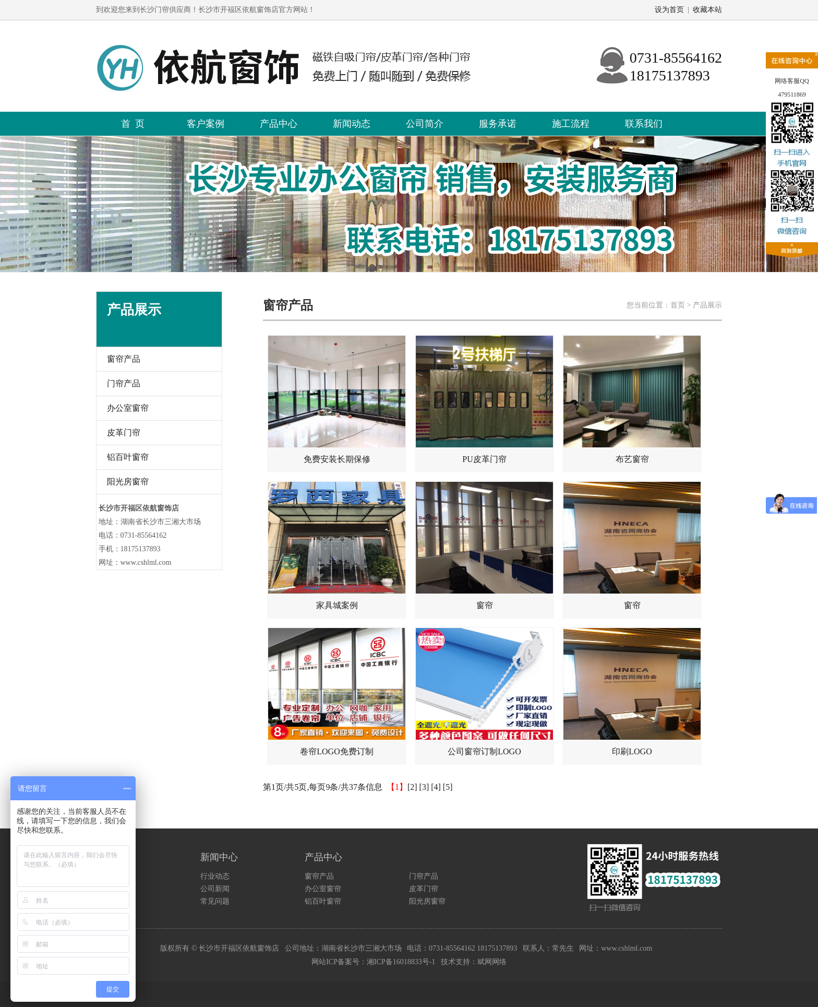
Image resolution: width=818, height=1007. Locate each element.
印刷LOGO (632, 692)
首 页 (133, 124)
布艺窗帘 (632, 400)
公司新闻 (215, 889)
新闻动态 (351, 124)
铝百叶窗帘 (128, 457)
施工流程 (571, 124)
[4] (436, 787)
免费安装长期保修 (336, 400)
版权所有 (174, 948)
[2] (412, 787)
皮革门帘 (123, 432)
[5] (448, 787)
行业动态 (215, 876)
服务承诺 (497, 124)
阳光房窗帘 (128, 481)
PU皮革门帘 (484, 400)
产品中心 (278, 124)
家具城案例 (336, 546)
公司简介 (424, 124)
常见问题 (215, 901)
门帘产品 (123, 383)
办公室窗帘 (128, 408)
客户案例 (205, 124)
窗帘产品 (123, 358)
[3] (424, 787)
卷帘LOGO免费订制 (336, 692)
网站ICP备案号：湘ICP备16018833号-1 (373, 962)
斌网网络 (492, 962)
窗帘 (484, 546)
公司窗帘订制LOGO (484, 692)
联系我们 (644, 124)
